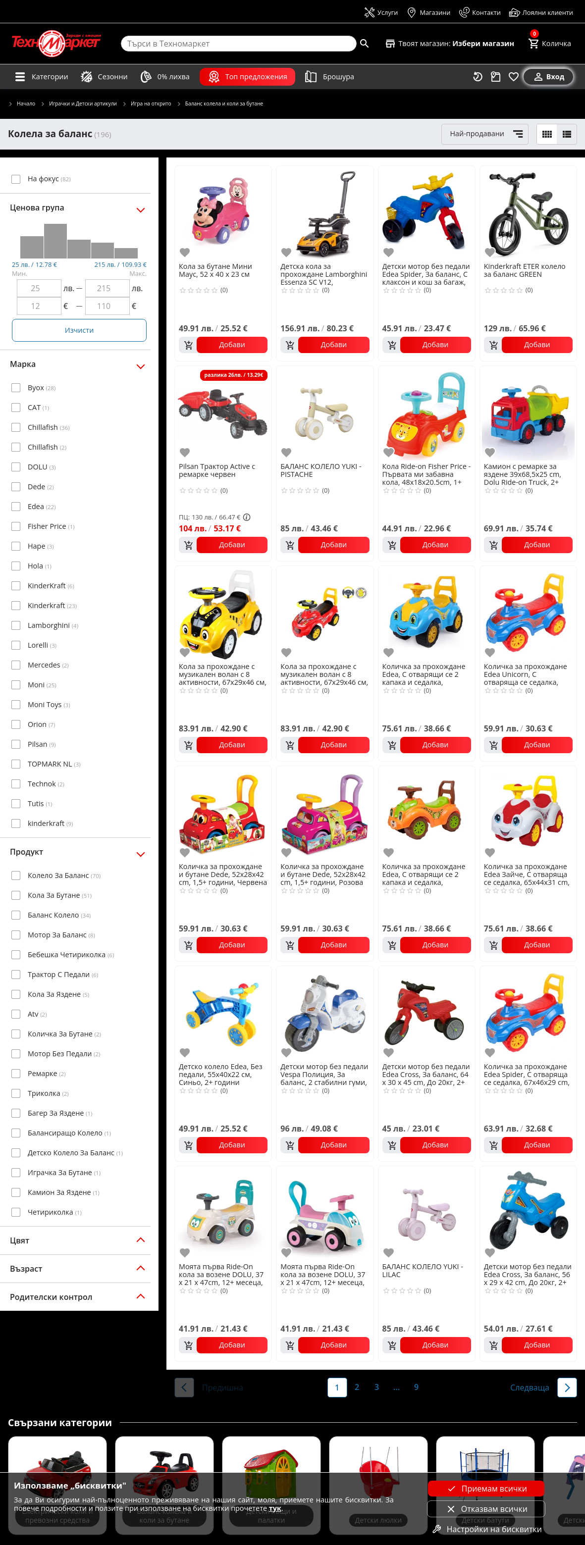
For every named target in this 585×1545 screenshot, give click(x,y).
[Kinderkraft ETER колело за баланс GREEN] (528, 213)
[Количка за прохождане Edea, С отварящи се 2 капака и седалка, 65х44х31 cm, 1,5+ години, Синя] (426, 613)
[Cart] (549, 43)
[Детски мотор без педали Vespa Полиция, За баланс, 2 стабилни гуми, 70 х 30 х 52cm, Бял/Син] (324, 1013)
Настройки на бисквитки (486, 1529)
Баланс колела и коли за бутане (220, 104)
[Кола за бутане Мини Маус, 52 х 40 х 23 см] (223, 213)
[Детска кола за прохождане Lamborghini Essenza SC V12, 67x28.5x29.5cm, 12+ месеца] (324, 213)
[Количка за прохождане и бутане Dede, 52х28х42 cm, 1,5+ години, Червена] (223, 813)
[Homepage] (56, 43)
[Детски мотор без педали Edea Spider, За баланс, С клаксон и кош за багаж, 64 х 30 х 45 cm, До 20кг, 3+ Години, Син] (426, 213)
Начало (21, 104)
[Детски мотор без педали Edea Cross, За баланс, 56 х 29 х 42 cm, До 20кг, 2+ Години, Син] (528, 1213)
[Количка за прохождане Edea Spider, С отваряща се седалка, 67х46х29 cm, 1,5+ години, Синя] (528, 1013)
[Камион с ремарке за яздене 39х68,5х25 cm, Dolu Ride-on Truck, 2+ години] (528, 413)
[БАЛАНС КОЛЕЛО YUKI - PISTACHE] (324, 413)
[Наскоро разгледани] (478, 77)
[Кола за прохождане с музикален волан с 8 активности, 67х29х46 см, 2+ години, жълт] (223, 613)
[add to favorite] (186, 253)
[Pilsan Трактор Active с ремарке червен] (223, 413)
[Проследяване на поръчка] (496, 77)
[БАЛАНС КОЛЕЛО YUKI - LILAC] (426, 1213)
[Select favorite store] (449, 43)
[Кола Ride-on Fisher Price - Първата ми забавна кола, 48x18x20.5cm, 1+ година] (426, 413)
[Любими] (514, 77)
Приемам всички (486, 1488)
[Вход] (548, 77)
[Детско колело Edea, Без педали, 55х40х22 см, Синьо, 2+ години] (223, 1013)
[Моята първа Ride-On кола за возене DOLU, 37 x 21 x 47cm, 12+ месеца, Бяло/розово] (324, 1213)
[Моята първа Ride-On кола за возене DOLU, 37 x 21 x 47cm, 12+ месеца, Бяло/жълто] (223, 1213)
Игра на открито (146, 104)
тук (275, 1508)
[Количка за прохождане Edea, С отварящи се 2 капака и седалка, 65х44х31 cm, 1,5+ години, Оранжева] (426, 813)
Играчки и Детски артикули (78, 104)
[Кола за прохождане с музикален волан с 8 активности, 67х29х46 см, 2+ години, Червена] (324, 613)
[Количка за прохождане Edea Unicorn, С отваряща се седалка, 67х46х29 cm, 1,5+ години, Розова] (528, 613)
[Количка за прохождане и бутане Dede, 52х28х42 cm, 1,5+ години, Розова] (324, 813)
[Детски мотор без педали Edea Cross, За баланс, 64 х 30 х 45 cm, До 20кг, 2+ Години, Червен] (426, 1013)
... (396, 1387)
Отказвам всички (486, 1509)
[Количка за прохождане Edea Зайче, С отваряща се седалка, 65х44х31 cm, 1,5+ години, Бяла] (528, 813)
